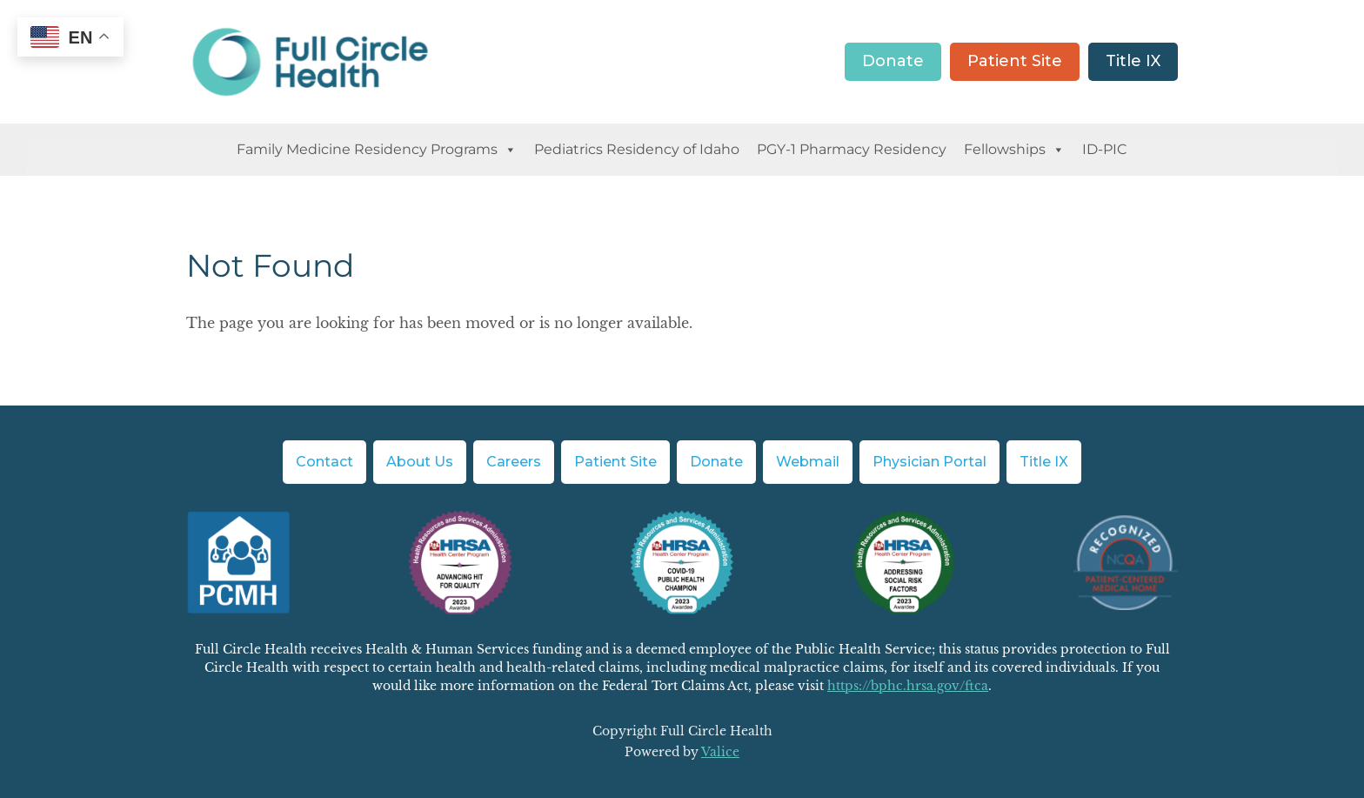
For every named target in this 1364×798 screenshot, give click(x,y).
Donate (893, 60)
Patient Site (1014, 60)
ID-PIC (1104, 149)
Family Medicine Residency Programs (377, 150)
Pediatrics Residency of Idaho (636, 149)
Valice (720, 752)
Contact (324, 461)
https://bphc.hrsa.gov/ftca (907, 686)
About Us (419, 461)
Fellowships (1014, 150)
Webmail (807, 461)
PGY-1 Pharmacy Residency (851, 149)
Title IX (1133, 60)
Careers (513, 461)
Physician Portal (929, 461)
